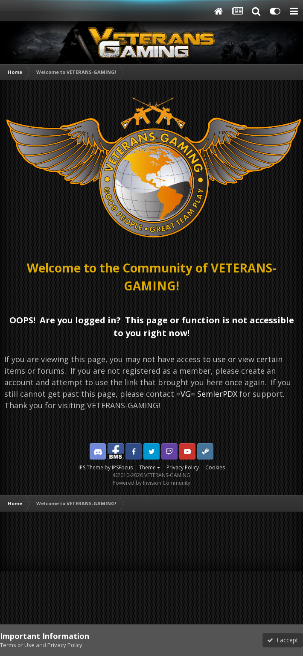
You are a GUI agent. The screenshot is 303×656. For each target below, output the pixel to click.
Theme (149, 467)
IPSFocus (122, 467)
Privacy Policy (182, 467)
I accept (282, 640)
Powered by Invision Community (151, 482)
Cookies (215, 467)
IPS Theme (91, 467)
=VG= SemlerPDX (206, 394)
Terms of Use (17, 645)
